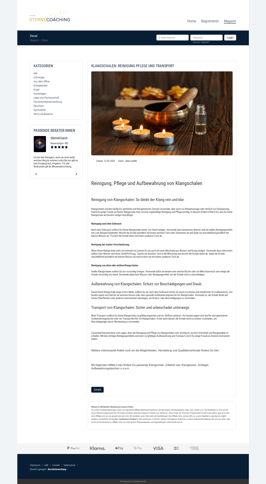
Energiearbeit (41, 85)
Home (191, 21)
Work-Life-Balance (43, 114)
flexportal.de (140, 481)
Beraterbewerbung (57, 469)
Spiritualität (40, 110)
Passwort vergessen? (201, 42)
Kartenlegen (40, 93)
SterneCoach (59, 138)
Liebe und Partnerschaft (46, 97)
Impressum (35, 465)
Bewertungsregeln (38, 469)
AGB (46, 465)
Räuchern (39, 106)
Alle (35, 73)
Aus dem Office (42, 81)
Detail (45, 40)
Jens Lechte (131, 160)
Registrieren (210, 21)
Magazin (34, 40)
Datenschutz (69, 465)
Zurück (97, 389)
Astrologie (39, 77)
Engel (36, 89)
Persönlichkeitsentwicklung (48, 101)
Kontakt (56, 465)
